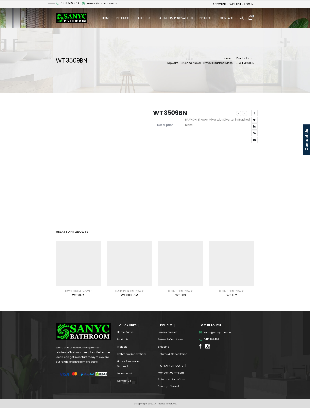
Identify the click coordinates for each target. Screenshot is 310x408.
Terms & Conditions (170, 339)
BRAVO (68, 291)
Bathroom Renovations (175, 18)
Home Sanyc (125, 332)
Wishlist (235, 4)
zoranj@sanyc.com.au (102, 3)
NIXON (130, 291)
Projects (206, 18)
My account (124, 373)
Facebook (254, 113)
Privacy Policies (167, 332)
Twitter (254, 120)
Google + (254, 133)
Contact (227, 18)
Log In (248, 4)
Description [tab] (165, 125)
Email (254, 140)
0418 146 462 (70, 3)
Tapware (87, 291)
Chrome (77, 291)
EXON (180, 291)
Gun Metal (120, 291)
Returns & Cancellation (172, 354)
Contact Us (124, 380)
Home (106, 18)
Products (123, 18)
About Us (144, 18)
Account (220, 4)
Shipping (163, 346)
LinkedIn (254, 126)
